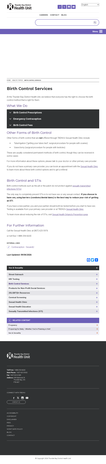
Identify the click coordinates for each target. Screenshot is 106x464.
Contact (54, 15)
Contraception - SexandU (22, 247)
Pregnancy (12, 325)
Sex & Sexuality (16, 268)
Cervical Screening (17, 297)
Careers (43, 15)
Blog (64, 15)
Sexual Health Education (20, 307)
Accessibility (12, 413)
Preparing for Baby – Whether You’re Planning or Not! (29, 329)
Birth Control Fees (20, 126)
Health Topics (17, 80)
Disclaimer (12, 419)
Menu (95, 31)
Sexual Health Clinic (89, 166)
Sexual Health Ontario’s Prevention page (70, 214)
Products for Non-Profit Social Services (27, 288)
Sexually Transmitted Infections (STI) (26, 311)
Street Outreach (16, 274)
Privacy (10, 426)
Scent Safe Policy (15, 429)
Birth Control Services (19, 284)
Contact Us (16, 402)
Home (9, 80)
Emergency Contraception (24, 119)
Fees (9, 423)
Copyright (11, 416)
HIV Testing (14, 279)
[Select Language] (90, 4)
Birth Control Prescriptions (25, 113)
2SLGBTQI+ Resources (19, 293)
